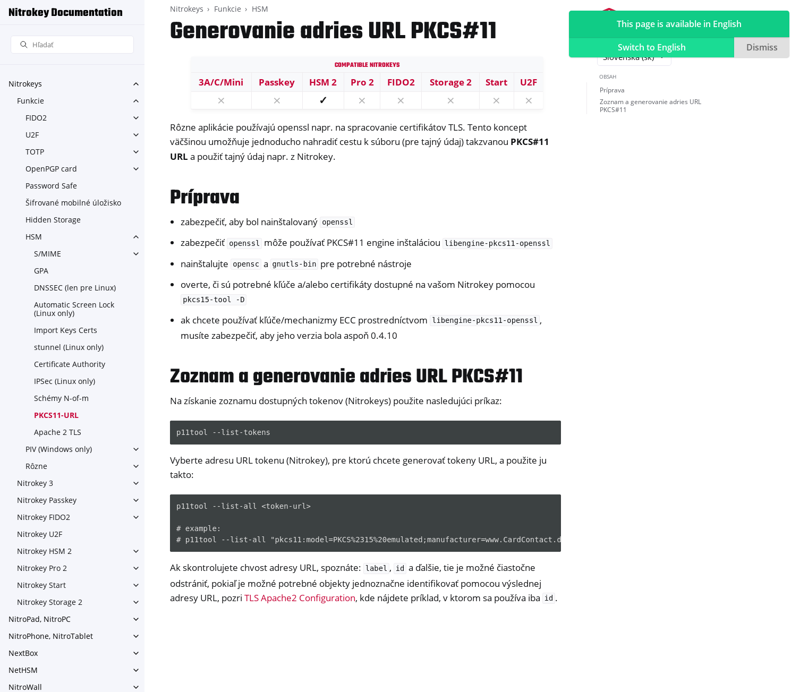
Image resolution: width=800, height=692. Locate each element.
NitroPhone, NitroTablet (50, 636)
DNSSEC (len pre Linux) (75, 288)
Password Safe (51, 186)
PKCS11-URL (56, 415)
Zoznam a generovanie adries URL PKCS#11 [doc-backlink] (346, 377)
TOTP (34, 152)
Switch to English (652, 47)
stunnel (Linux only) (69, 347)
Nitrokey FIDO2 (43, 517)
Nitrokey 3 (35, 483)
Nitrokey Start (41, 585)
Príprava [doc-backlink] (205, 198)
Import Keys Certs (65, 330)
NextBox (23, 653)
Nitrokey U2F (39, 534)
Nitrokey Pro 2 (42, 568)
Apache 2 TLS (57, 432)
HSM (33, 237)
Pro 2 (362, 82)
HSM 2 (323, 82)
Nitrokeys (25, 84)
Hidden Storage (53, 220)
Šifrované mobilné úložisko (73, 203)
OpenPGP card (51, 169)
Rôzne (36, 466)
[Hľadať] (72, 45)
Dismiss (762, 47)
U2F (32, 135)
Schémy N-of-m (61, 398)
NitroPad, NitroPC (39, 619)
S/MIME (47, 254)
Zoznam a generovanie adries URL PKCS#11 (650, 106)
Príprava (612, 90)
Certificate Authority (69, 364)
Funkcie (30, 101)
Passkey (277, 82)
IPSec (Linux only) (64, 381)
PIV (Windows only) (58, 449)
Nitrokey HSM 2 (44, 551)
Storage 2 (451, 82)
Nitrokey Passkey (46, 500)
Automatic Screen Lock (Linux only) (74, 309)
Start (496, 82)
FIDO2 (36, 118)
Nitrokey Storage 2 (49, 602)
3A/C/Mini (221, 82)
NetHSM (23, 670)
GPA (41, 271)
